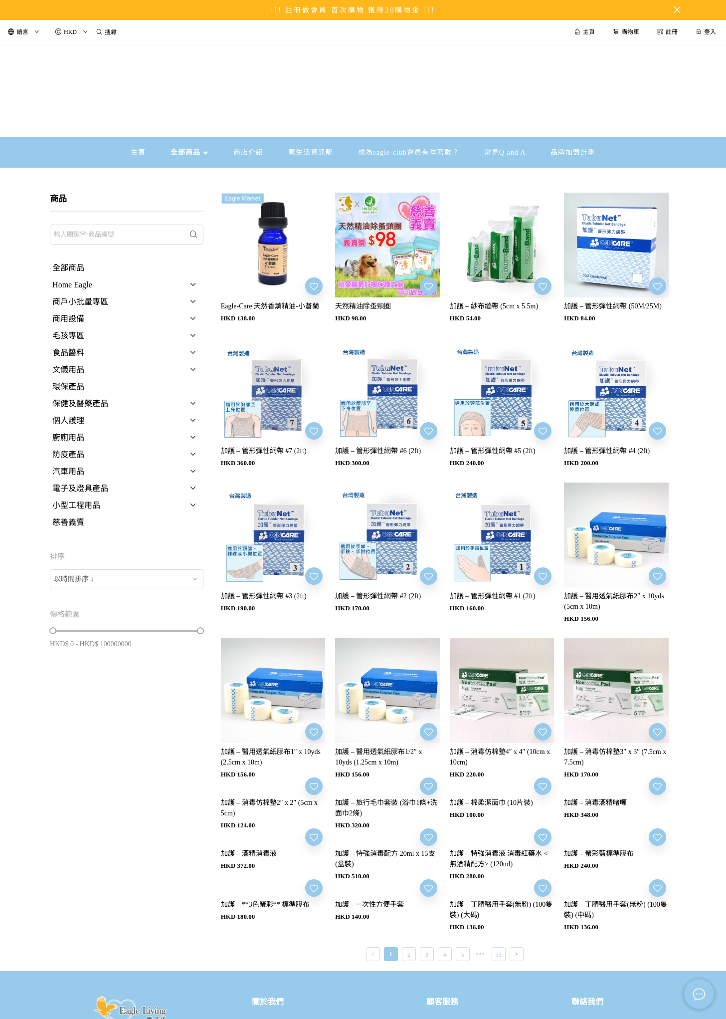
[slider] (52, 630)
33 (499, 954)
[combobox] (126, 578)
